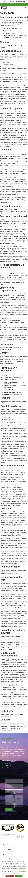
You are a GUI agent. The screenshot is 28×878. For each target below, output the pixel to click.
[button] (25, 8)
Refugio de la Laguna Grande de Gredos (20, 836)
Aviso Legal (6, 62)
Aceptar (19, 875)
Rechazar (9, 875)
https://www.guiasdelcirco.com (17, 39)
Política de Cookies (8, 64)
